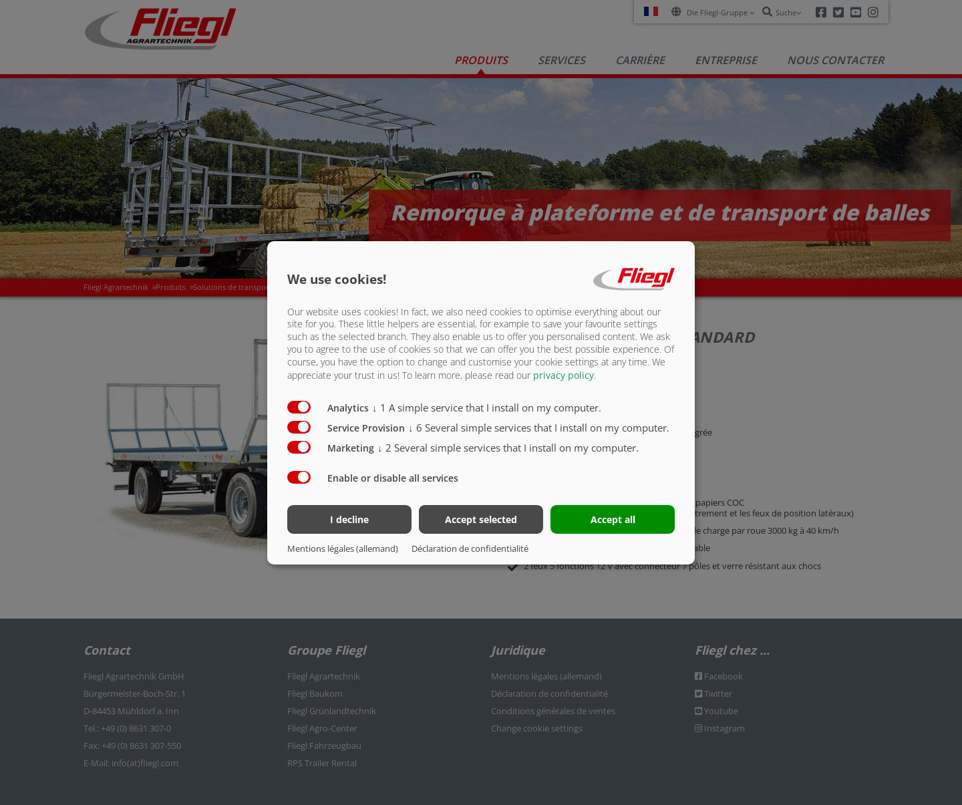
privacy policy (563, 375)
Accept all (613, 519)
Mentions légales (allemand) (342, 548)
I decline (349, 519)
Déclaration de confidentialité (470, 548)
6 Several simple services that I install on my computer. (538, 427)
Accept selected (481, 519)
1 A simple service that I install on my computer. (486, 407)
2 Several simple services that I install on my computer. (508, 447)
